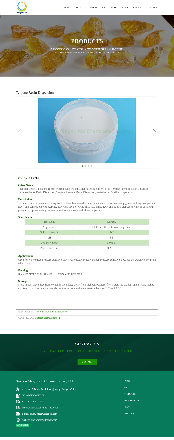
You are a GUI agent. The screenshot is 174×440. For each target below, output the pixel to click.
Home (67, 7)
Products (96, 7)
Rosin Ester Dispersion (48, 317)
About (79, 7)
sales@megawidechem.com (43, 416)
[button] (82, 166)
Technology (117, 7)
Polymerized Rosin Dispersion (52, 311)
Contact (151, 7)
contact (87, 364)
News (136, 7)
